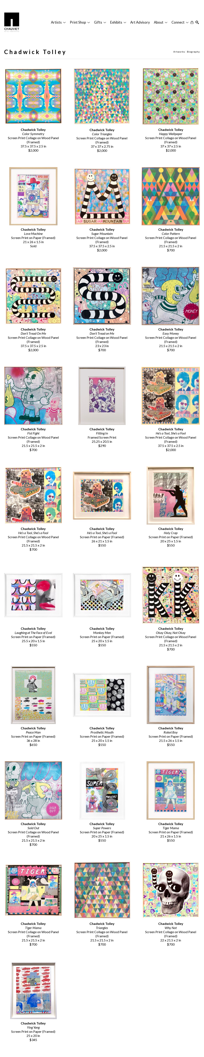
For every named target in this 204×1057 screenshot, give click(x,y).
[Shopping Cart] (192, 22)
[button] (58, 22)
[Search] (197, 22)
